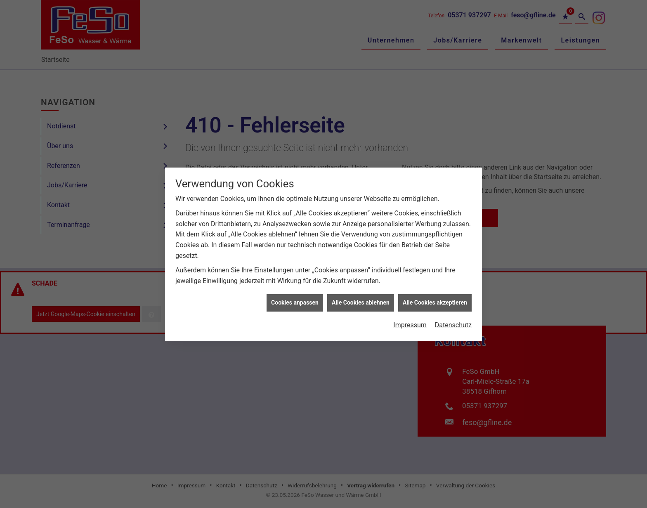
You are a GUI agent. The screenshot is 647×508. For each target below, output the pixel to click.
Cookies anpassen (295, 298)
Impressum (410, 321)
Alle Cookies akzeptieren (435, 298)
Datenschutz (453, 321)
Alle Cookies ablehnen (361, 298)
